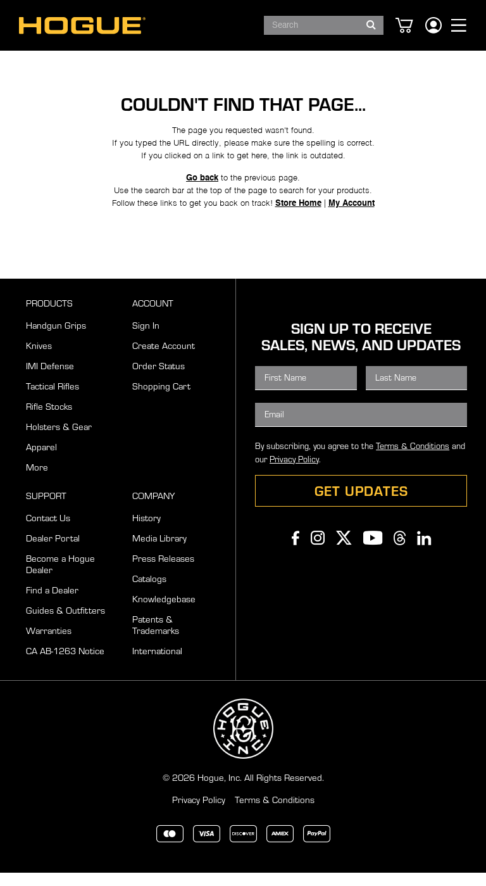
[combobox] (323, 25)
